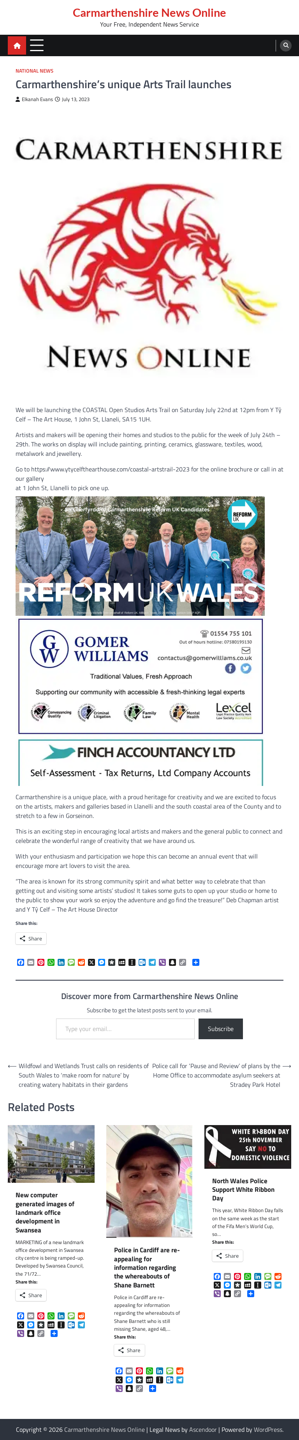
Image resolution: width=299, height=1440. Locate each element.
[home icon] (17, 45)
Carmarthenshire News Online (149, 12)
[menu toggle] (37, 45)
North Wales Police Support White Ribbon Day (243, 1190)
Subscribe (221, 1028)
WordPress (268, 1429)
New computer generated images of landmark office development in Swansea (45, 1212)
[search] (286, 46)
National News (34, 71)
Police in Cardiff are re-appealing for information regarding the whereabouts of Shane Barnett (147, 1267)
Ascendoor (203, 1429)
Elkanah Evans (34, 99)
